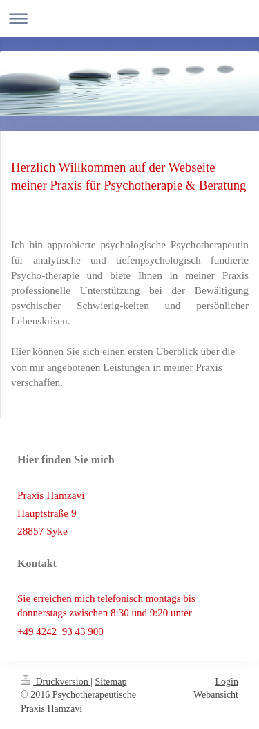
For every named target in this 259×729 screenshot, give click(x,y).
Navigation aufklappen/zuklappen (129, 18)
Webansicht (215, 695)
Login (226, 681)
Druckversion (55, 681)
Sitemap (111, 681)
